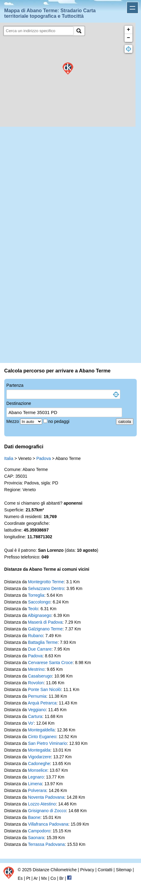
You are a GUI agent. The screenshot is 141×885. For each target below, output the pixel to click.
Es (20, 878)
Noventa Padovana (46, 797)
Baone (34, 817)
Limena (35, 783)
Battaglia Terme (43, 642)
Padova (43, 458)
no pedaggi (59, 421)
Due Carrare (40, 649)
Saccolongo (39, 601)
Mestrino (36, 669)
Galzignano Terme (45, 628)
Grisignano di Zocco (47, 810)
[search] (39, 30)
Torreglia (36, 595)
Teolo (33, 608)
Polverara (37, 790)
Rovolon (36, 682)
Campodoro (39, 830)
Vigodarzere (39, 756)
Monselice (37, 770)
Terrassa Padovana (46, 844)
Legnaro (36, 777)
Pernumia (37, 696)
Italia (8, 458)
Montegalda (39, 750)
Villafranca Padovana (48, 824)
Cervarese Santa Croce (50, 662)
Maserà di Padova (45, 622)
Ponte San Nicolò (44, 689)
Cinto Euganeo (42, 736)
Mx (44, 878)
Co (53, 878)
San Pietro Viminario (47, 743)
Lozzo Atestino (42, 803)
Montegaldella (41, 729)
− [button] (128, 38)
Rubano (35, 635)
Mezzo (13, 421)
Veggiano (37, 709)
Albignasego (39, 615)
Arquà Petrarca (42, 702)
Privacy (87, 869)
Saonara (36, 837)
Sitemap (124, 869)
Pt (28, 878)
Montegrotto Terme (46, 581)
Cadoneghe (39, 763)
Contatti (105, 869)
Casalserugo (40, 676)
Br (62, 878)
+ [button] (128, 29)
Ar (36, 878)
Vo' (31, 723)
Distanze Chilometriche (55, 869)
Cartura (35, 716)
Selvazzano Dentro (46, 588)
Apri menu (132, 7)
